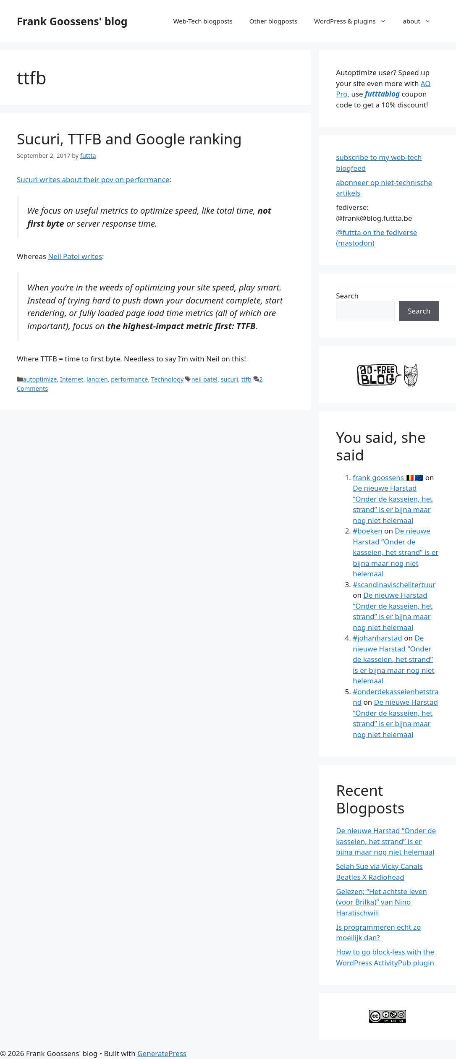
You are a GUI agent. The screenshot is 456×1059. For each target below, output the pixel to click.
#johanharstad (377, 638)
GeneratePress (161, 1053)
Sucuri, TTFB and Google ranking (129, 139)
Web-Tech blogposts (203, 21)
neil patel (204, 379)
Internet (71, 379)
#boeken (367, 531)
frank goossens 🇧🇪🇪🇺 (388, 477)
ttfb (246, 379)
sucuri (229, 379)
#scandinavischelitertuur (394, 584)
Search (347, 296)
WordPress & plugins (354, 21)
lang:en (97, 379)
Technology (167, 379)
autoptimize (40, 379)
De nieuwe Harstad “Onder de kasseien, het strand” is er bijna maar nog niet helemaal (395, 552)
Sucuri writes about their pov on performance (93, 179)
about (421, 21)
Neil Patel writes (75, 256)
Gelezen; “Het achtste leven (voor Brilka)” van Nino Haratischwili (381, 902)
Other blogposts (273, 21)
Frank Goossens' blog (72, 21)
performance (129, 379)
